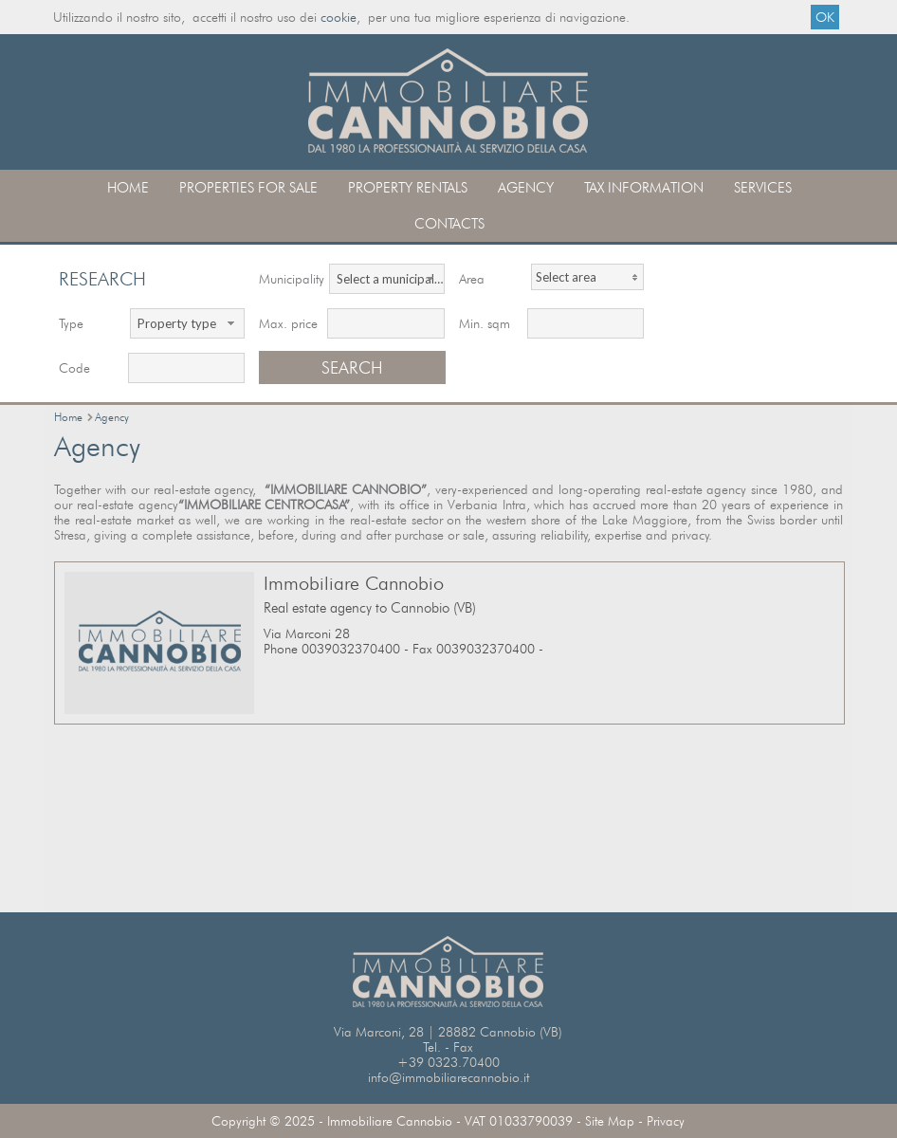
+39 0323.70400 (448, 1062)
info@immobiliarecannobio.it (448, 1077)
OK (824, 17)
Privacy (666, 1121)
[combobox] (386, 279)
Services (763, 187)
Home (128, 187)
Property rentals (407, 187)
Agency (526, 187)
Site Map (609, 1121)
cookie (338, 17)
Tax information (644, 187)
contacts (449, 223)
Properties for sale (248, 187)
